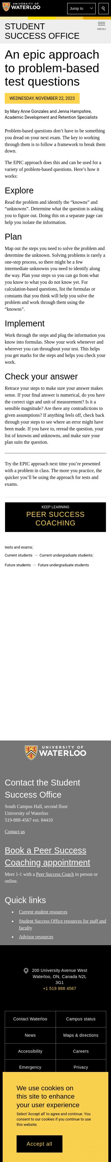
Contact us (15, 831)
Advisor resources (36, 937)
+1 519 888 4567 (59, 988)
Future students (18, 565)
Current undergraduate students (66, 555)
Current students (19, 555)
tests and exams (18, 547)
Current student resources (43, 911)
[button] (81, 8)
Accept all (39, 1144)
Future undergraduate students (63, 565)
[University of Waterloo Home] (21, 8)
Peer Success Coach (55, 874)
